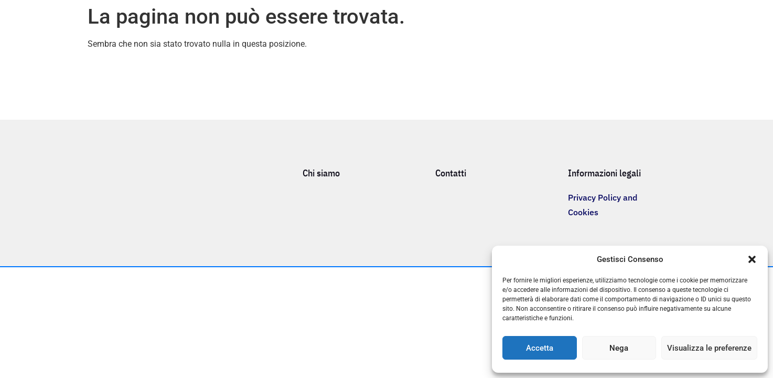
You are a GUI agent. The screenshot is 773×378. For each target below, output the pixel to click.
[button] (752, 259)
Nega (618, 348)
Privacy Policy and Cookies (602, 204)
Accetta (539, 348)
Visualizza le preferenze (709, 348)
